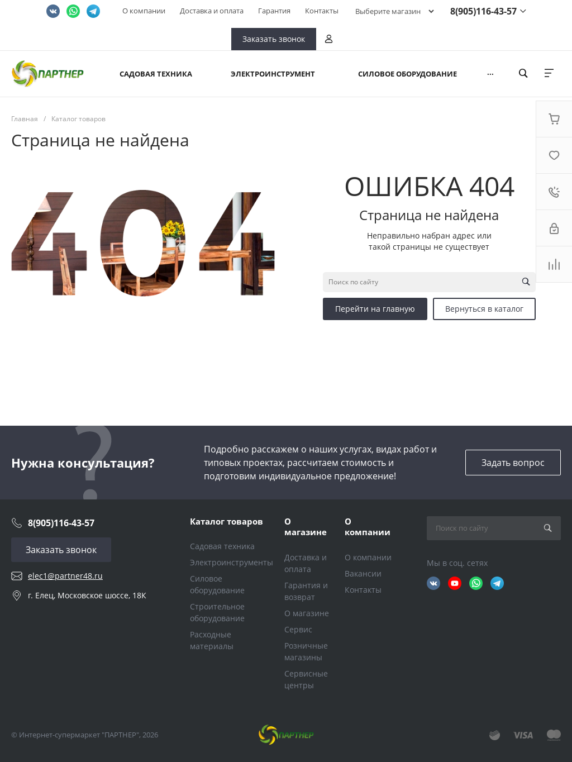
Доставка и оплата (212, 11)
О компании (143, 11)
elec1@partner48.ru (65, 575)
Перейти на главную (375, 308)
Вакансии (363, 573)
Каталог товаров (226, 521)
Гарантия (274, 11)
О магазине (305, 527)
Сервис (298, 629)
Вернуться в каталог (484, 308)
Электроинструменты (231, 562)
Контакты (322, 11)
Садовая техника (222, 546)
